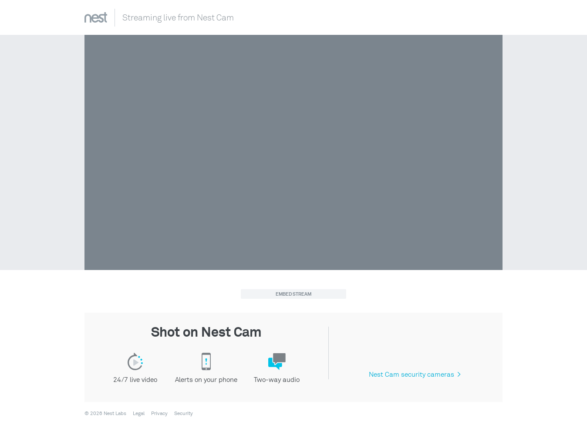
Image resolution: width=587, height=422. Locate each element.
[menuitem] (136, 413)
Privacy (159, 413)
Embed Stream (293, 294)
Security (183, 413)
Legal (139, 413)
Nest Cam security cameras (414, 374)
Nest (95, 17)
